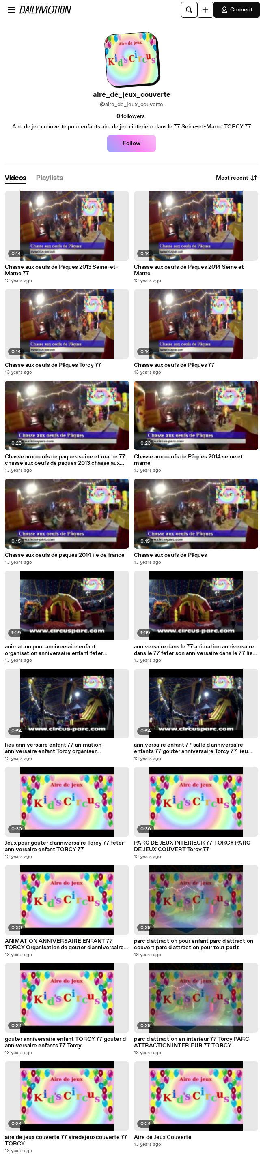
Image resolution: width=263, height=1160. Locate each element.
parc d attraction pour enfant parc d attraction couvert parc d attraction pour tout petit (193, 944)
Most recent (237, 178)
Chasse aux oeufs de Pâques (170, 555)
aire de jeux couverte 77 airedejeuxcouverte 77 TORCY (66, 1140)
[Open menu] (11, 10)
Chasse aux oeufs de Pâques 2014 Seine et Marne (189, 270)
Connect (236, 10)
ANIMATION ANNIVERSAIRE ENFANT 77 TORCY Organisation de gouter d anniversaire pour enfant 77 (64, 944)
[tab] (15, 178)
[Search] (189, 10)
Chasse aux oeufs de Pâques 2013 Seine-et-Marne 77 (61, 270)
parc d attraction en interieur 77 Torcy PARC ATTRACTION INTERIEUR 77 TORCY (191, 1042)
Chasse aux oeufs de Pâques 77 (174, 365)
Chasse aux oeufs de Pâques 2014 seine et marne (188, 460)
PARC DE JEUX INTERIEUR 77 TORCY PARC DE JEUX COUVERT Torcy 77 (192, 846)
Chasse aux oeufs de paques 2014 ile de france (65, 555)
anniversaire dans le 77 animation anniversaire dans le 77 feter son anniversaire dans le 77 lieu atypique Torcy (195, 650)
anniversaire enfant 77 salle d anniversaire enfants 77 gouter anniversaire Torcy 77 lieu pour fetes (191, 748)
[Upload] (205, 10)
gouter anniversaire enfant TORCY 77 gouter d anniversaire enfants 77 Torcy (65, 1042)
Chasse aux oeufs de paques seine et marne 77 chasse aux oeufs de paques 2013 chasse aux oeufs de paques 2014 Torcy (65, 460)
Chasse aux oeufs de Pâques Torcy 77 (53, 365)
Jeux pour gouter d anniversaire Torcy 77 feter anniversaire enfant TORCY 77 (64, 846)
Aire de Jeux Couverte (163, 1137)
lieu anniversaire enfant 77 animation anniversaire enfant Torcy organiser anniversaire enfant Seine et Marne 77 (54, 748)
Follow (131, 143)
